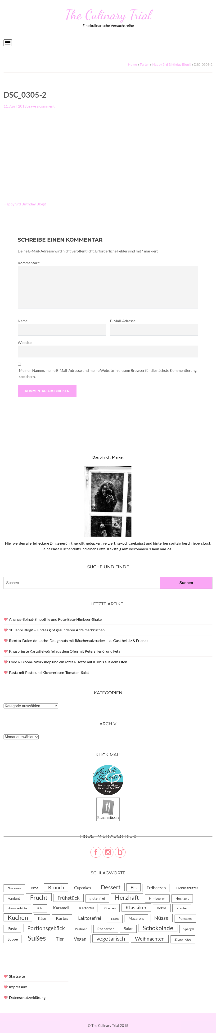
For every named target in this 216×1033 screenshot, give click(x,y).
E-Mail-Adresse (122, 320)
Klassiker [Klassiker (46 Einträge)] (136, 907)
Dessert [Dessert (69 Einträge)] (111, 887)
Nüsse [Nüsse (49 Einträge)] (161, 918)
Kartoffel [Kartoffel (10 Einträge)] (86, 908)
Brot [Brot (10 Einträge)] (34, 887)
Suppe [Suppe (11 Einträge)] (13, 939)
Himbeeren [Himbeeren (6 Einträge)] (157, 898)
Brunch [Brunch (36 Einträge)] (56, 887)
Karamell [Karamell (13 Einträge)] (61, 907)
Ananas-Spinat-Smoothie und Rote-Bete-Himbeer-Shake (55, 619)
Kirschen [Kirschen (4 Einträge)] (110, 908)
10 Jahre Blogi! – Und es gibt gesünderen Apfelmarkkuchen (57, 630)
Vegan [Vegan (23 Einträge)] (80, 939)
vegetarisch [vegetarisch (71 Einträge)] (110, 938)
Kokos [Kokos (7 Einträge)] (161, 908)
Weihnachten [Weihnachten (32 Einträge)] (150, 939)
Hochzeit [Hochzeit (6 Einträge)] (182, 898)
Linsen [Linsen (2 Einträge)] (115, 918)
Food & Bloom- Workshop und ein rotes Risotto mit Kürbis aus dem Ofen (68, 662)
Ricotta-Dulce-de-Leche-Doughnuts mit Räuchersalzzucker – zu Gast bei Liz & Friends (78, 640)
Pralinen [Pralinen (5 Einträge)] (81, 929)
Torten (144, 64)
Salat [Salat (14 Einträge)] (128, 928)
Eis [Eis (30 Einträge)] (133, 887)
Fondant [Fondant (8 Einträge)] (14, 898)
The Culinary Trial (108, 15)
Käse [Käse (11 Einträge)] (42, 918)
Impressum (18, 987)
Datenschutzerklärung (27, 997)
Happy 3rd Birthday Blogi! (171, 64)
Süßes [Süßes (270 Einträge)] (37, 938)
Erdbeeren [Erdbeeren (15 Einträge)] (156, 887)
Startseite (17, 976)
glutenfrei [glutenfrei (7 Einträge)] (97, 898)
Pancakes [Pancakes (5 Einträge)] (185, 918)
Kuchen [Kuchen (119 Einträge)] (18, 917)
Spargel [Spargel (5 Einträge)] (188, 929)
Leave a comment (41, 106)
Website (25, 342)
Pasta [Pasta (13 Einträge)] (12, 928)
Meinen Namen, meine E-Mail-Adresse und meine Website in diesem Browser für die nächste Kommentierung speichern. (108, 373)
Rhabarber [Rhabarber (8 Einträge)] (105, 929)
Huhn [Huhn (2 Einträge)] (40, 908)
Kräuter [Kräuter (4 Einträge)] (181, 908)
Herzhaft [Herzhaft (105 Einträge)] (127, 897)
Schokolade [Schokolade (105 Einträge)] (158, 927)
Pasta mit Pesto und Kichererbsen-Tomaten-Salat (49, 672)
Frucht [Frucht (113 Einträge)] (39, 897)
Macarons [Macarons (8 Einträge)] (136, 918)
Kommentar (29, 262)
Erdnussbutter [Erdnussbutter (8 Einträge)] (187, 888)
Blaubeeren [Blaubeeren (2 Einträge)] (14, 888)
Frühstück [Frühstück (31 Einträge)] (69, 898)
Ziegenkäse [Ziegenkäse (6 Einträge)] (183, 939)
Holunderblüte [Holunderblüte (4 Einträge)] (17, 908)
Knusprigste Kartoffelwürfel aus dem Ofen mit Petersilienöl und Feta (64, 651)
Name (22, 320)
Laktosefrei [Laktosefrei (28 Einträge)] (89, 918)
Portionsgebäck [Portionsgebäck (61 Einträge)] (46, 928)
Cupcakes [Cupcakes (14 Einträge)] (82, 887)
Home (132, 64)
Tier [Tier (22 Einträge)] (60, 939)
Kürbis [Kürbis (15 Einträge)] (62, 918)
